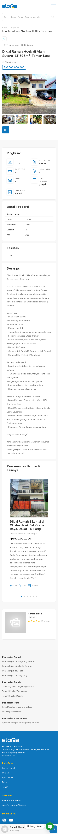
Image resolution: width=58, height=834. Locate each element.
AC (11, 255)
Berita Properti (9, 768)
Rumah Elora (35, 613)
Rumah (42, 163)
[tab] (5, 129)
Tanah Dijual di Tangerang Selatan (18, 686)
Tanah (5, 787)
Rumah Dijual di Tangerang (14, 675)
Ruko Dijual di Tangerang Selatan (17, 707)
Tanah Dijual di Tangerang (14, 691)
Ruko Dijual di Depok (11, 711)
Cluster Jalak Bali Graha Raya (23, 533)
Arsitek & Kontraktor (11, 800)
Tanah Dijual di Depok (12, 696)
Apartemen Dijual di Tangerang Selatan (20, 722)
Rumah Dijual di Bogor (12, 671)
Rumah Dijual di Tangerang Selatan (18, 661)
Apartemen (7, 777)
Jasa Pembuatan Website (14, 805)
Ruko (4, 782)
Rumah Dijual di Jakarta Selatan (17, 666)
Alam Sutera (9, 62)
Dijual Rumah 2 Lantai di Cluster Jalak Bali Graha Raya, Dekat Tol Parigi (27, 525)
